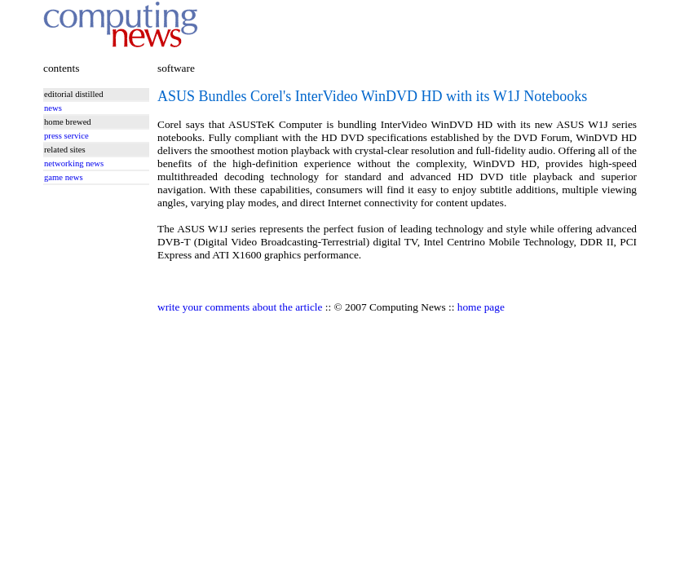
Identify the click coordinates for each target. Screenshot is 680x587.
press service (66, 135)
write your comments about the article (239, 307)
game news (63, 177)
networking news (74, 163)
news (53, 108)
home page (481, 307)
